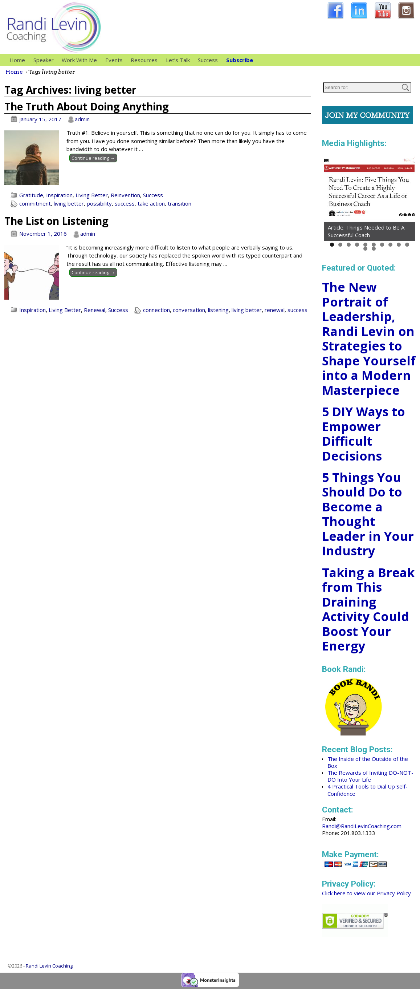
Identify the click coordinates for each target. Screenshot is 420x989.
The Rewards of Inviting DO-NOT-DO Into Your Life (370, 776)
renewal (275, 309)
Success (208, 60)
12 (374, 249)
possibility (99, 203)
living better (69, 203)
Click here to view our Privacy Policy (366, 893)
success (125, 203)
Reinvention (125, 195)
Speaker (45, 60)
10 (407, 245)
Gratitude (31, 195)
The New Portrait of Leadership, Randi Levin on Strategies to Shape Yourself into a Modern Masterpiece (369, 338)
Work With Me (81, 60)
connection (156, 309)
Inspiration (59, 195)
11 (365, 249)
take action (151, 203)
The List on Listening (56, 221)
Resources (146, 60)
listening (218, 309)
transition (179, 203)
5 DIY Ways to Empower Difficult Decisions (363, 433)
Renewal (94, 309)
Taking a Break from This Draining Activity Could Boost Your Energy (368, 609)
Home (17, 60)
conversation (189, 309)
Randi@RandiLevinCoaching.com (361, 826)
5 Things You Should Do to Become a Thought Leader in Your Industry (368, 514)
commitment (35, 203)
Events (114, 60)
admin (82, 119)
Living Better (92, 195)
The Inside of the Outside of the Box (367, 762)
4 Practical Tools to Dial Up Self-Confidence (367, 790)
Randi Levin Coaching (49, 965)
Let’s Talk (178, 60)
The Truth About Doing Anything (86, 106)
